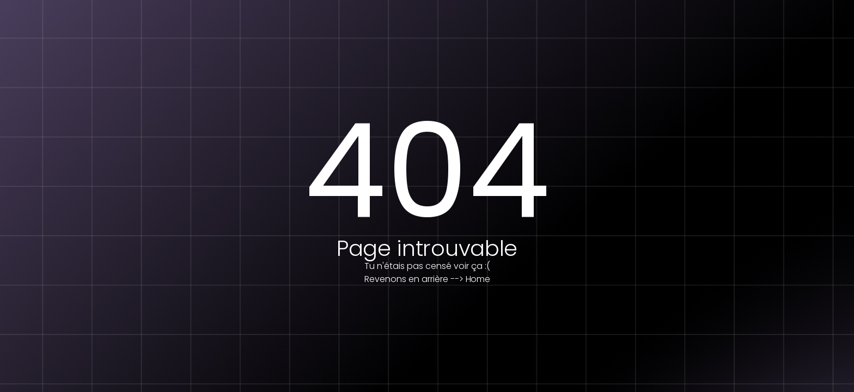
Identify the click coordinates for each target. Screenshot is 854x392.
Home (478, 279)
